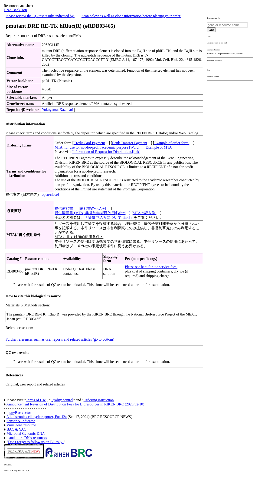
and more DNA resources (28, 438)
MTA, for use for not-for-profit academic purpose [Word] (99, 147)
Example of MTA (159, 147)
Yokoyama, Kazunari (57, 110)
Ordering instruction (99, 400)
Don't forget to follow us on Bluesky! (36, 442)
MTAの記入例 (144, 213)
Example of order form (171, 143)
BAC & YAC (16, 429)
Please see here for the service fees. (151, 267)
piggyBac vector (19, 413)
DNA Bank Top (15, 10)
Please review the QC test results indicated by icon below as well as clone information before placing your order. (93, 16)
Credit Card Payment (89, 143)
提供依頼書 (64, 208)
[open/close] (50, 194)
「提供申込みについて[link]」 (109, 217)
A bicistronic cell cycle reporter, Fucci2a (36, 417)
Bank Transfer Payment (129, 143)
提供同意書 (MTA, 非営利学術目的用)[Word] (93, 213)
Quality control (62, 400)
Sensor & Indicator (21, 421)
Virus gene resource (21, 425)
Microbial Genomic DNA (26, 433)
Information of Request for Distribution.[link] (106, 152)
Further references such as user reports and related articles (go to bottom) (60, 339)
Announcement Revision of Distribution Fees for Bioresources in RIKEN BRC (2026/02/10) (75, 404)
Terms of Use (36, 400)
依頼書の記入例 (93, 208)
